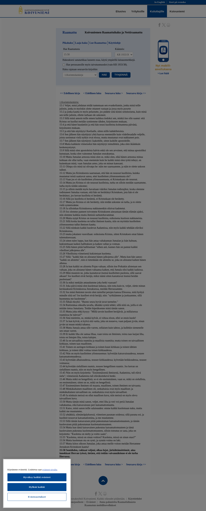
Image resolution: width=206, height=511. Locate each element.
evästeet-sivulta (49, 469)
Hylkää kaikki (37, 487)
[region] (37, 483)
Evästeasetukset (37, 496)
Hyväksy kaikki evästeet (37, 477)
